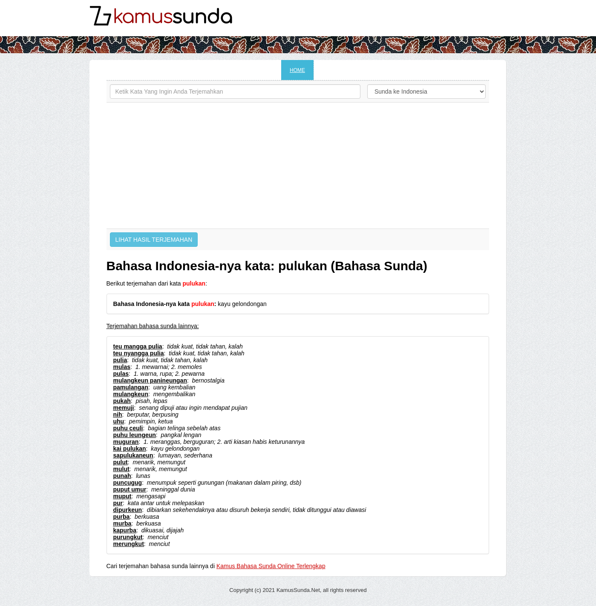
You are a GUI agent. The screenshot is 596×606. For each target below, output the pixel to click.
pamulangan (130, 387)
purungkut (128, 537)
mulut (121, 469)
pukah (122, 400)
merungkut (128, 543)
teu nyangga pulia (138, 353)
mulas (121, 366)
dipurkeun (127, 509)
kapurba (124, 530)
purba (121, 516)
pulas (121, 373)
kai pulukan (129, 448)
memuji (123, 407)
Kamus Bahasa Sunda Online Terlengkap (270, 566)
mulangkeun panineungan (150, 380)
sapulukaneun (133, 455)
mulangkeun (130, 394)
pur (118, 503)
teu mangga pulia (137, 346)
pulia (120, 360)
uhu (118, 421)
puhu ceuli (128, 428)
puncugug (127, 482)
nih (117, 414)
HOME (297, 70)
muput (122, 496)
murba (122, 523)
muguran (126, 441)
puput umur (130, 489)
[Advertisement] (298, 165)
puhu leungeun (134, 435)
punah (122, 475)
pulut (120, 462)
